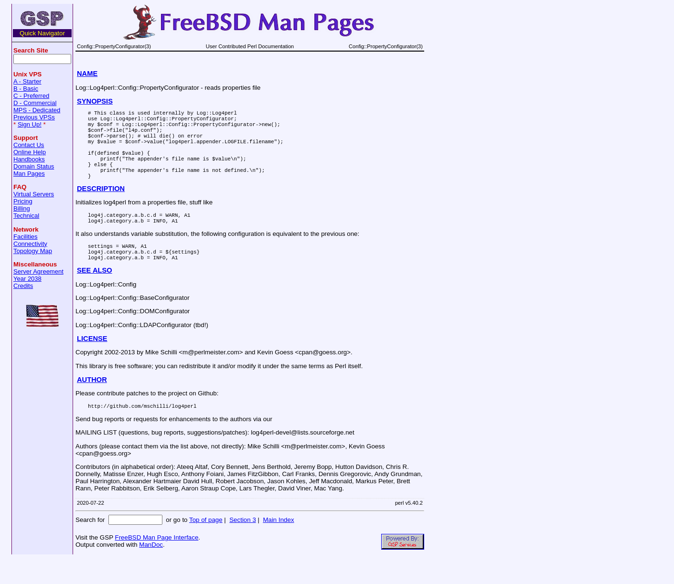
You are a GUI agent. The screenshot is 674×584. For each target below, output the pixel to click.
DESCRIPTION (101, 206)
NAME (87, 73)
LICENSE (92, 363)
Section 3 (242, 545)
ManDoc (151, 570)
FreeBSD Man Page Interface (156, 563)
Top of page (206, 545)
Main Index (278, 545)
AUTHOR (92, 404)
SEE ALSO (94, 294)
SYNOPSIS (95, 101)
